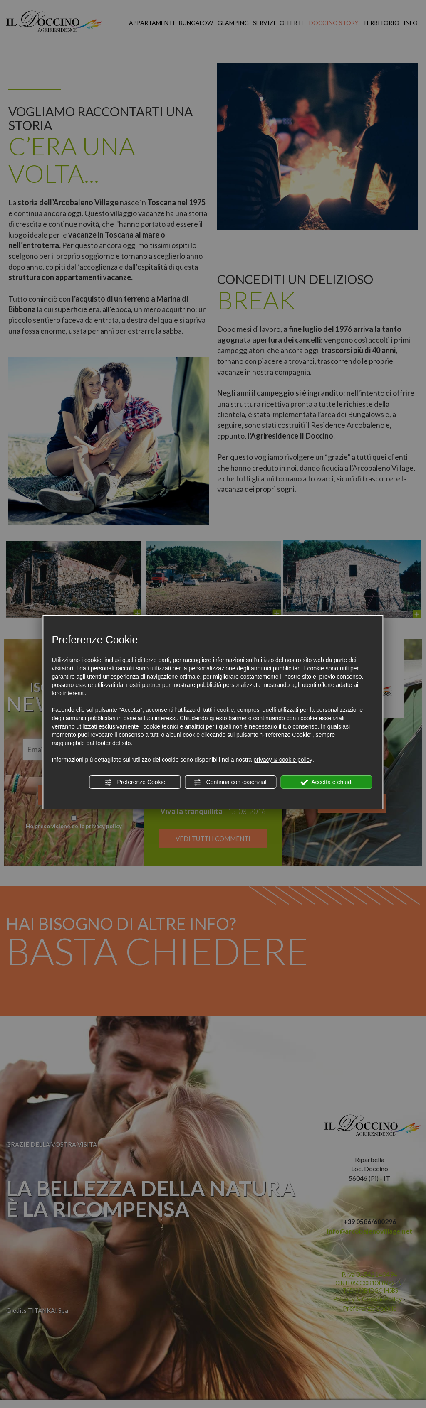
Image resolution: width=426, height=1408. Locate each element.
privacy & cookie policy (282, 759)
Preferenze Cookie (135, 782)
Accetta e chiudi (326, 782)
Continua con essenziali (231, 782)
